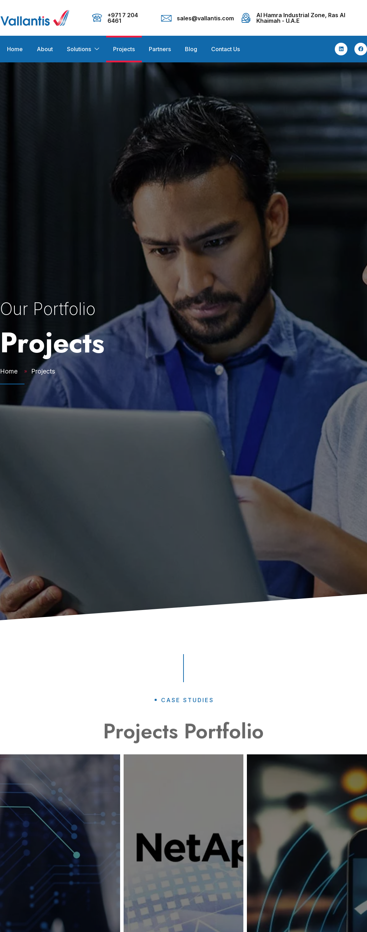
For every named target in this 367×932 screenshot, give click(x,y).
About (45, 49)
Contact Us (225, 49)
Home (15, 49)
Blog (191, 49)
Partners (160, 49)
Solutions (79, 49)
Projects (124, 49)
